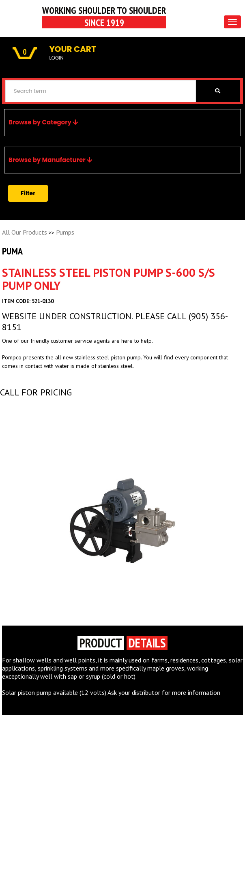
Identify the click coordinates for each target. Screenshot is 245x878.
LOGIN (56, 57)
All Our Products (24, 232)
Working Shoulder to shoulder (104, 16)
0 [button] (25, 52)
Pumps (65, 232)
